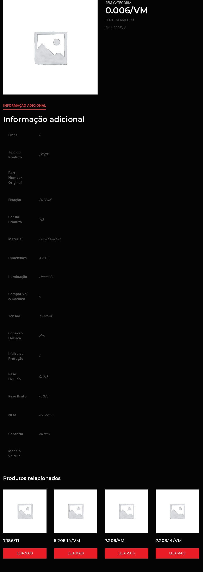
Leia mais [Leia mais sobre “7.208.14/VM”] (177, 553)
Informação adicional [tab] (24, 105)
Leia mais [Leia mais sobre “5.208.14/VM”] (76, 553)
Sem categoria (118, 2)
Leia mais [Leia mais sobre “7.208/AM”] (126, 553)
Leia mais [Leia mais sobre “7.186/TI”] (25, 553)
